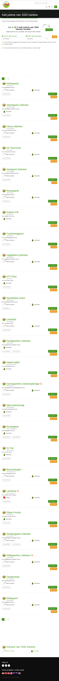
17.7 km (53, 482)
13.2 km (53, 311)
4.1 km (53, 96)
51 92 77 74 (6, 522)
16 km (54, 375)
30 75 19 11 (6, 608)
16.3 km (53, 397)
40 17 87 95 (6, 115)
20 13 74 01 (16, 351)
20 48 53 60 (6, 544)
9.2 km (53, 225)
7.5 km (53, 204)
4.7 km (53, 118)
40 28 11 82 (6, 587)
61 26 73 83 (6, 158)
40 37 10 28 (6, 479)
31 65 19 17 (6, 201)
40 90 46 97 (16, 437)
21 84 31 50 (6, 501)
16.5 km (53, 418)
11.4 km (53, 289)
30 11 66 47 (6, 136)
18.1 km (53, 525)
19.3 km (53, 590)
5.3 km (53, 161)
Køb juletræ (36, 651)
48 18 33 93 (6, 286)
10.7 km (53, 268)
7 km (54, 182)
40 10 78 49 (6, 179)
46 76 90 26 (6, 437)
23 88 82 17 (6, 308)
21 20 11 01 (16, 544)
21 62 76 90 (6, 415)
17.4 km (53, 461)
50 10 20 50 (6, 329)
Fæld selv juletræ (10, 651)
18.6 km (53, 547)
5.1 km (53, 139)
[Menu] (55, 7)
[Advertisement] (29, 63)
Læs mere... (52, 93)
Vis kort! (49, 29)
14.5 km (53, 332)
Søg (54, 36)
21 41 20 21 (6, 244)
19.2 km (53, 568)
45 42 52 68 (6, 93)
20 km (54, 611)
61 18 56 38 (6, 394)
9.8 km (53, 247)
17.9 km (53, 504)
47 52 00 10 (6, 351)
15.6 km (53, 354)
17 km (54, 440)
